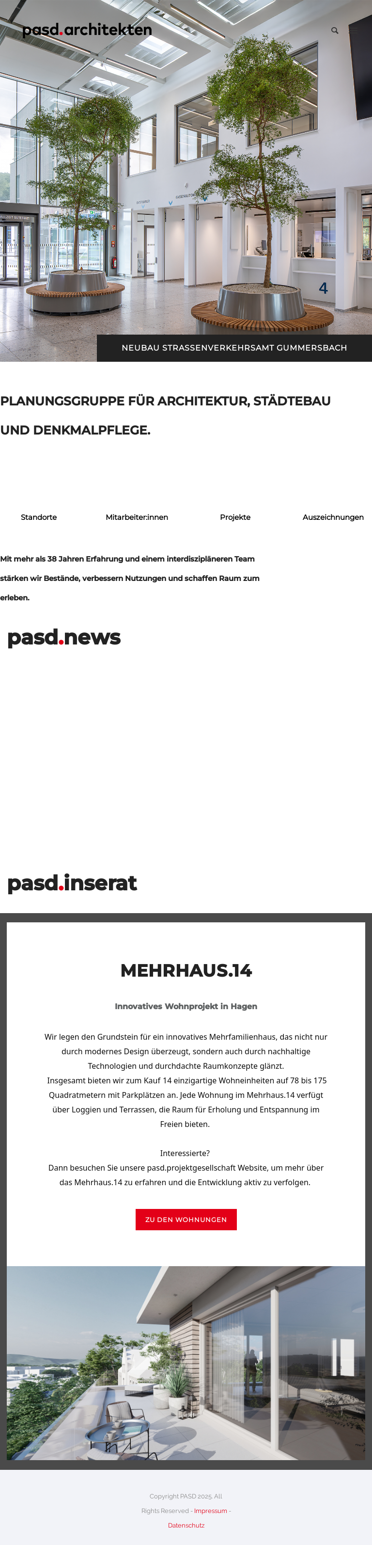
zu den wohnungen (186, 1219)
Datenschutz (186, 1525)
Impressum (210, 1510)
